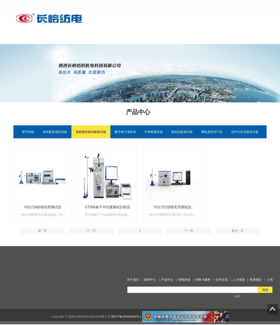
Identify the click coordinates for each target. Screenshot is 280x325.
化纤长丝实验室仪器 (244, 132)
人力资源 (226, 35)
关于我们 (104, 35)
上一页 (91, 237)
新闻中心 (123, 35)
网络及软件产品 (211, 132)
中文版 (230, 4)
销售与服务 (184, 35)
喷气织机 (28, 132)
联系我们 (246, 35)
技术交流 (206, 35)
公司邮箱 (257, 4)
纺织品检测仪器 (182, 132)
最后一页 (238, 237)
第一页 (42, 237)
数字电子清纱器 (125, 132)
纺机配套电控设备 (55, 132)
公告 (263, 35)
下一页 (188, 237)
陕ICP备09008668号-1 (126, 320)
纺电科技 (163, 35)
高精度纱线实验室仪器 (91, 132)
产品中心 (143, 35)
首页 (87, 35)
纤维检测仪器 (154, 132)
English (243, 4)
